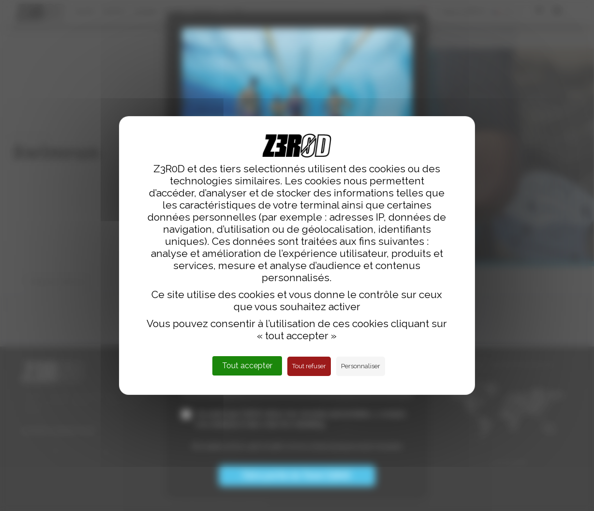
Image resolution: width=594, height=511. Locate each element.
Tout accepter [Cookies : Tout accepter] (247, 365)
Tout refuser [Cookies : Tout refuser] (309, 366)
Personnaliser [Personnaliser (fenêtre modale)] (360, 366)
